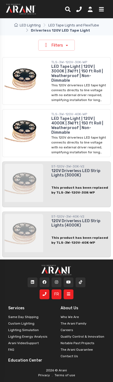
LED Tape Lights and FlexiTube (73, 25)
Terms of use (64, 375)
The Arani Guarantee (77, 350)
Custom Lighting (21, 323)
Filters (54, 45)
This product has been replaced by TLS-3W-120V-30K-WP (79, 190)
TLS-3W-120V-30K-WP (69, 62)
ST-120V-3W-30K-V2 (67, 166)
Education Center (25, 360)
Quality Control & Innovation (82, 336)
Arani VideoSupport (23, 343)
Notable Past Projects (77, 343)
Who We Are (70, 317)
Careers (67, 330)
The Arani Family (74, 323)
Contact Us (69, 356)
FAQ (11, 350)
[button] (100, 9)
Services (16, 308)
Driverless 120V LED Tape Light (60, 30)
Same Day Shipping (23, 317)
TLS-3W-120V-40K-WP (69, 114)
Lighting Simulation (23, 330)
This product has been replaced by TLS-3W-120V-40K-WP (79, 240)
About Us (69, 308)
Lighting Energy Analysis (27, 336)
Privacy (44, 375)
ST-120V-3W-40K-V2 (67, 216)
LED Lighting (27, 25)
